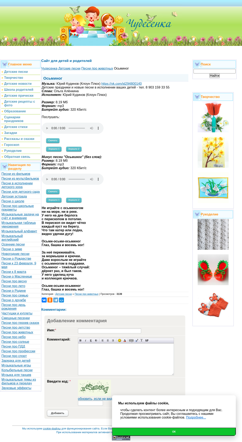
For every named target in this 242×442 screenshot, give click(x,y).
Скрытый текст (131, 340)
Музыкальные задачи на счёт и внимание (20, 216)
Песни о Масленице (16, 276)
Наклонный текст (85, 340)
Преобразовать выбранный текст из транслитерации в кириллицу (141, 340)
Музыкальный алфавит (19, 231)
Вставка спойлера (146, 340)
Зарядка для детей (15, 360)
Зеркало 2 (73, 149)
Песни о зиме (11, 249)
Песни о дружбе (13, 300)
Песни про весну (14, 281)
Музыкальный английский (12, 237)
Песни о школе (12, 201)
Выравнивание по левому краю (102, 340)
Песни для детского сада (20, 191)
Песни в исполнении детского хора (17, 185)
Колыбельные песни (17, 370)
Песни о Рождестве (16, 258)
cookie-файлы (52, 428)
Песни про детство (15, 327)
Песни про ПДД (13, 346)
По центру (107, 340)
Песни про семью (14, 295)
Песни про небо (13, 337)
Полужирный (80, 340)
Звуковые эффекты (16, 388)
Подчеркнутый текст (91, 340)
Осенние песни (13, 244)
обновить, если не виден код (100, 398)
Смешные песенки (15, 318)
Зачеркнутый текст (96, 340)
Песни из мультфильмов (20, 178)
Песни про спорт (14, 356)
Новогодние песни (15, 254)
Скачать (52, 140)
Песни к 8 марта (13, 271)
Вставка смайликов (119, 340)
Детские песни (63, 294)
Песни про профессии (18, 351)
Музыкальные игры (16, 365)
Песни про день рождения (13, 306)
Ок (174, 431)
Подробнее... (196, 417)
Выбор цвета (124, 340)
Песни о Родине (13, 290)
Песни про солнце (15, 341)
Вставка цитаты (136, 340)
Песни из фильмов (15, 174)
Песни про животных (17, 332)
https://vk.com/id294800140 (121, 83)
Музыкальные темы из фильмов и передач (18, 381)
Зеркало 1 (53, 149)
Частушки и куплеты (16, 313)
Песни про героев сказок (20, 323)
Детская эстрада (14, 196)
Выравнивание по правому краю (113, 340)
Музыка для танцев (16, 375)
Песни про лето (13, 286)
